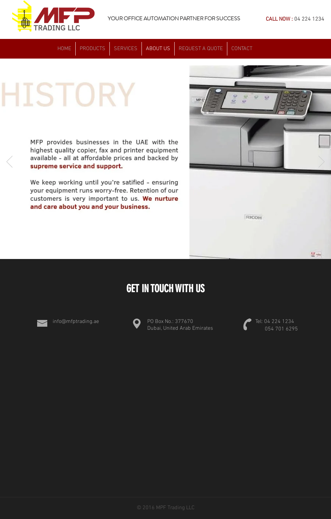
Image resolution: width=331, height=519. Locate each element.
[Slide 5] (182, 248)
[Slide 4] (174, 248)
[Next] (322, 162)
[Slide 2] (158, 248)
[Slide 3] (166, 248)
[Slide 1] (150, 248)
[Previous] (9, 162)
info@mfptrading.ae (76, 321)
